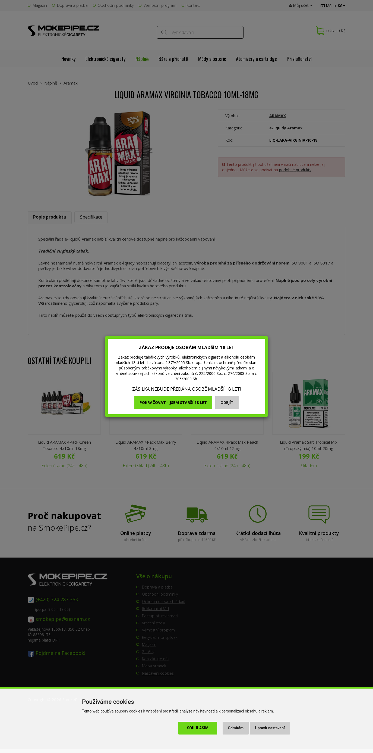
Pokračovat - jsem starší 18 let (173, 402)
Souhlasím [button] (197, 728)
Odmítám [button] (236, 728)
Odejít (226, 402)
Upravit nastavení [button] (270, 728)
